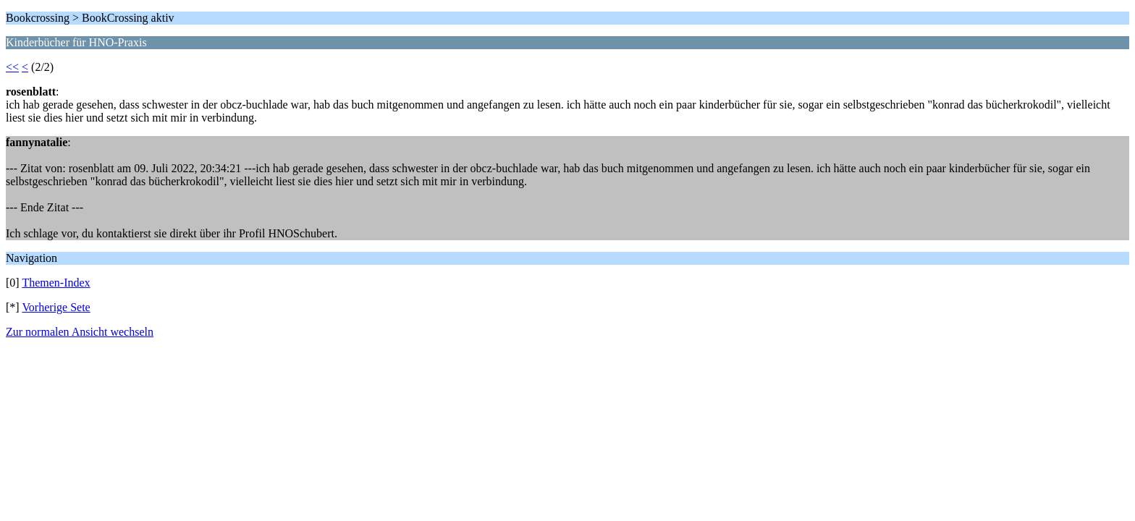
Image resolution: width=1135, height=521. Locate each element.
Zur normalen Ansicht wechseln (79, 332)
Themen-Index (56, 282)
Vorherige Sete (56, 307)
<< (12, 67)
